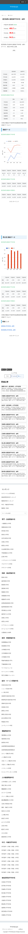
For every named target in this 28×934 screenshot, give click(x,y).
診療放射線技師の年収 (7, 603)
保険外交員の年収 (6, 703)
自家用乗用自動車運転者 (8, 746)
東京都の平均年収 (6, 893)
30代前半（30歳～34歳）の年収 (10, 854)
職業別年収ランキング (7, 501)
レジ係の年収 (5, 692)
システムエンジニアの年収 (8, 560)
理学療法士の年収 (6, 610)
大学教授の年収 (5, 649)
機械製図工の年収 (6, 789)
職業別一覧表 (5, 508)
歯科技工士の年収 (6, 614)
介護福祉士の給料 (6, 632)
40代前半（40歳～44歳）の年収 (10, 861)
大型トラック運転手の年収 (8, 761)
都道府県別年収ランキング (8, 497)
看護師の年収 (5, 592)
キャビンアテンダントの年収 (9, 772)
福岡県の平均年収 (6, 907)
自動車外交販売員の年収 (8, 696)
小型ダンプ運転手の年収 (8, 764)
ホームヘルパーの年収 (7, 628)
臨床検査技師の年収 (6, 606)
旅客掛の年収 (5, 742)
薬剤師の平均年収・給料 (7, 326)
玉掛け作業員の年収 (6, 803)
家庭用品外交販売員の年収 (8, 699)
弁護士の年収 (5, 542)
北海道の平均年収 (6, 882)
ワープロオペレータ (6, 668)
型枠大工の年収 (5, 811)
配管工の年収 (5, 829)
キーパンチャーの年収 (7, 671)
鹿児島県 (9, 369)
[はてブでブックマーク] (20, 376)
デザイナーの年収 (6, 567)
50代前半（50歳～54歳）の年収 (10, 868)
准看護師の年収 (5, 595)
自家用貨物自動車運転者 (8, 750)
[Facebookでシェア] (14, 376)
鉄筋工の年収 (5, 818)
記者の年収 (4, 556)
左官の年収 (4, 825)
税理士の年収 (5, 545)
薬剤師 (4, 369)
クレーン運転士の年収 (7, 796)
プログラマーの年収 (6, 564)
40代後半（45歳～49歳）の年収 (10, 865)
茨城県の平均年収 (6, 889)
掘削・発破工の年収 (6, 807)
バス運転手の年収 (6, 757)
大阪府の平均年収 (6, 900)
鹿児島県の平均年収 (6, 911)
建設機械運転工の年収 (7, 800)
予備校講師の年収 (6, 664)
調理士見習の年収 (6, 714)
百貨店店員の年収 (6, 685)
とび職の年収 (5, 814)
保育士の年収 (5, 621)
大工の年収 (4, 833)
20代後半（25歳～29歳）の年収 (10, 850)
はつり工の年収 (5, 822)
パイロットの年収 (6, 768)
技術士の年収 (5, 534)
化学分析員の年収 (6, 538)
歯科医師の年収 (5, 581)
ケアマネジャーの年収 (7, 625)
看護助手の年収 (5, 599)
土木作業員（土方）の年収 (8, 781)
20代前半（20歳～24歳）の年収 (10, 846)
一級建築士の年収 (6, 523)
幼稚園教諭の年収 (6, 642)
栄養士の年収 (5, 617)
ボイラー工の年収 (6, 792)
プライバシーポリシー (7, 929)
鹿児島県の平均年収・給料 (8, 329)
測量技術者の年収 (6, 527)
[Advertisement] (14, 60)
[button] (25, 513)
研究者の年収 (5, 531)
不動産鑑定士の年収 (6, 553)
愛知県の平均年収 (6, 904)
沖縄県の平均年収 (6, 915)
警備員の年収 (5, 721)
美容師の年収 (5, 707)
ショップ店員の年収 (6, 688)
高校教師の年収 (5, 646)
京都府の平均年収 (6, 896)
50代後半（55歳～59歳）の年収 (10, 872)
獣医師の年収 (5, 584)
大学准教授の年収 (6, 653)
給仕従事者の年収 (6, 718)
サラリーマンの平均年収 (8, 493)
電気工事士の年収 (6, 785)
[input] (14, 513)
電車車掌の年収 (5, 738)
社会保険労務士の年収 (7, 549)
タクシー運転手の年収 (7, 753)
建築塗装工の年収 (6, 836)
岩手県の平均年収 (6, 885)
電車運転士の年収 (6, 735)
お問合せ (21, 929)
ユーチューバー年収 (6, 725)
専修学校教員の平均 (6, 660)
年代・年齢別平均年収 (7, 504)
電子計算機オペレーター (8, 675)
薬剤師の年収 (5, 588)
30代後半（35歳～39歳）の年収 (10, 857)
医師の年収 (4, 577)
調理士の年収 (5, 710)
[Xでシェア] (7, 376)
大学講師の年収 (5, 657)
